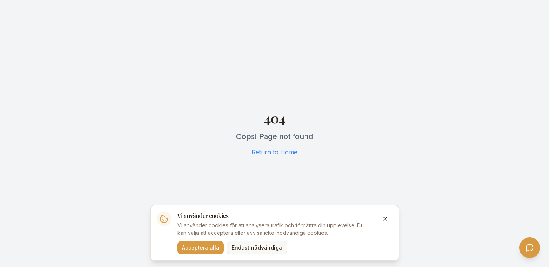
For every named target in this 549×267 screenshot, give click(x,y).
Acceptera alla (200, 247)
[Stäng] (385, 218)
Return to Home (274, 152)
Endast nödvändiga (257, 247)
